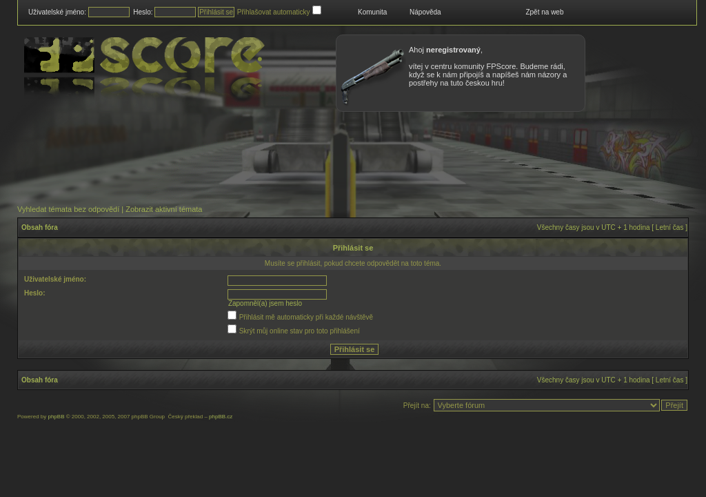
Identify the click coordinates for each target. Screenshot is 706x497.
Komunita (372, 12)
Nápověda (425, 12)
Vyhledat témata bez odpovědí (68, 209)
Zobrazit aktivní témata (163, 209)
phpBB (56, 416)
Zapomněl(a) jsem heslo (265, 303)
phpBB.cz (220, 416)
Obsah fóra (39, 227)
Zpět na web (544, 12)
